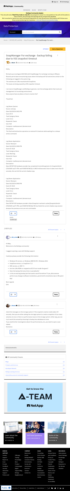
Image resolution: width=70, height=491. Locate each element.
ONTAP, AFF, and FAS (15, 40)
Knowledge (26, 10)
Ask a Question (57, 49)
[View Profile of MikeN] (13, 63)
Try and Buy (40, 453)
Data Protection (29, 40)
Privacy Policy (23, 488)
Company (27, 451)
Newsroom (28, 453)
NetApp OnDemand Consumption (41, 471)
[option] (35, 397)
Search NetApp (63, 455)
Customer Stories (29, 460)
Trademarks (51, 466)
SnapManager (13, 219)
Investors (27, 468)
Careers (27, 470)
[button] (57, 55)
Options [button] (45, 49)
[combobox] (42, 32)
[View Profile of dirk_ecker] (15, 237)
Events (26, 455)
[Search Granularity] (15, 32)
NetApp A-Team (42, 10)
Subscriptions (62, 453)
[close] (69, 12)
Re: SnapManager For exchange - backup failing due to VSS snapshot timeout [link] (45, 40)
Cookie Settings (40, 488)
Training (17, 457)
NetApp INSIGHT (29, 457)
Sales (39, 451)
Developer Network (11, 368)
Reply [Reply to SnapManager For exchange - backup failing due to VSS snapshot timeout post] (56, 213)
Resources (62, 451)
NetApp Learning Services (13, 372)
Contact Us (28, 473)
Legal (49, 451)
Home (5, 40)
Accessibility (51, 481)
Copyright (50, 462)
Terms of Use (15, 488)
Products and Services (12, 365)
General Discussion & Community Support (17, 375)
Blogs (34, 10)
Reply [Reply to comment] (56, 294)
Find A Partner (41, 455)
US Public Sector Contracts (40, 464)
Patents (50, 464)
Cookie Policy (32, 488)
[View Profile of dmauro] (14, 305)
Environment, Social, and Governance (28, 464)
